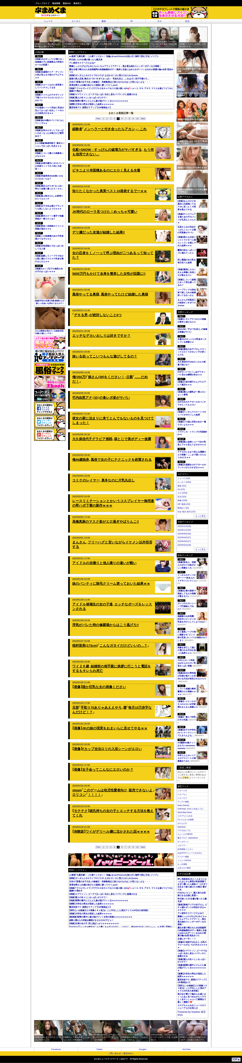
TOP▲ (236, 1059)
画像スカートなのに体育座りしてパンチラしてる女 (49, 85)
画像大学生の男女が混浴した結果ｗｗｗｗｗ (90, 913)
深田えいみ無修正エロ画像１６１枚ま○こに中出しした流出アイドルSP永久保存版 (108, 910)
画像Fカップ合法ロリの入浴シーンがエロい (107, 749)
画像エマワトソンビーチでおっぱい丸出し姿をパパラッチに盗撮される (103, 94)
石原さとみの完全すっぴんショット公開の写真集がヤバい (187, 230)
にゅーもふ (182, 794)
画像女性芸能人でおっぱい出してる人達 (49, 246)
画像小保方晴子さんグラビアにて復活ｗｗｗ (192, 382)
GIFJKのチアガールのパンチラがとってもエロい (192, 402)
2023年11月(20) (184, 530)
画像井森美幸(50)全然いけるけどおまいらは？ (49, 176)
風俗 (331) (182, 486)
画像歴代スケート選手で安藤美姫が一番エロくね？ (49, 216)
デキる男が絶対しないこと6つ (97, 315)
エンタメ (76, 21)
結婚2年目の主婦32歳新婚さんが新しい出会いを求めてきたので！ (50, 290)
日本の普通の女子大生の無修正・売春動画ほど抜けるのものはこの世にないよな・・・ (109, 82)
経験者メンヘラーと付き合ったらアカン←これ (109, 129)
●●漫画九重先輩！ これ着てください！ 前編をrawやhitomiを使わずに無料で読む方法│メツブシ (114, 56)
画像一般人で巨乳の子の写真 (192, 717)
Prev (98, 119)
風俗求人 (77, 3)
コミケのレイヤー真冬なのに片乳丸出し (103, 480)
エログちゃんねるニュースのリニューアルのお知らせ (192, 1006)
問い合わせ (115, 1053)
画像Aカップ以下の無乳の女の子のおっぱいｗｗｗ (49, 269)
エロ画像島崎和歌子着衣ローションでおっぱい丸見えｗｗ (50, 143)
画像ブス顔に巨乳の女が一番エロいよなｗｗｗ (192, 422)
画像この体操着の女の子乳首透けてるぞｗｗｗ (49, 236)
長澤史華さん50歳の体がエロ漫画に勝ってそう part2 (93, 85)
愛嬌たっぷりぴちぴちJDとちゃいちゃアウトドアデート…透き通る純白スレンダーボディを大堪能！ (115, 66)
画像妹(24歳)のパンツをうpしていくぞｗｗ (49, 120)
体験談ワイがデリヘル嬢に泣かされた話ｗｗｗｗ (111, 831)
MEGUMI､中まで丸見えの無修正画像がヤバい (192, 329)
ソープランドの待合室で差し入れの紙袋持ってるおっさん (187, 292)
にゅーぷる (182, 790)
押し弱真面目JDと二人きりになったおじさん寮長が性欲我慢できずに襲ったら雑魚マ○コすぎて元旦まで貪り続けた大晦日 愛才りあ (192, 884)
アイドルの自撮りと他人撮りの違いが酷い (104, 563)
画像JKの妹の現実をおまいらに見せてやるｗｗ (109, 728)
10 (137, 119)
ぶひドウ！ (182, 845)
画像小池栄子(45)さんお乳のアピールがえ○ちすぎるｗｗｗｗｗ (192, 945)
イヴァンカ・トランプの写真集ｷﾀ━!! (192, 432)
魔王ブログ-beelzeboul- (188, 838)
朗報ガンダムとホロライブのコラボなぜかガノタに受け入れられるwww (103, 75)
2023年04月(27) (184, 537)
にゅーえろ (182, 798)
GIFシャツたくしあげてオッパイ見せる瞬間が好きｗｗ (191, 372)
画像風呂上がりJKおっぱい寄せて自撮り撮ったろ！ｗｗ (49, 186)
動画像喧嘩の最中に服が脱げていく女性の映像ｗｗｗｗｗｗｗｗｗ (100, 917)
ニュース (48, 21)
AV (131, 21)
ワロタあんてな (184, 830)
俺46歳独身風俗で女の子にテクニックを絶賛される (112, 459)
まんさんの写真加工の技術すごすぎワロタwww (187, 303)
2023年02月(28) (184, 545)
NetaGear (182, 827)
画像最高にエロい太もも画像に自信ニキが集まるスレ (187, 272)
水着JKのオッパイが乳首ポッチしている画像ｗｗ (192, 339)
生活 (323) (182, 497)
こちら (185, 777)
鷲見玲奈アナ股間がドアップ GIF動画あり (90, 107)
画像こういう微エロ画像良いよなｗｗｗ (49, 153)
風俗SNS (67, 3)
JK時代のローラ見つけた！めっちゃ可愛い (104, 211)
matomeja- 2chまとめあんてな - (191, 809)
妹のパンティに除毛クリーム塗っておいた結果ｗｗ (111, 583)
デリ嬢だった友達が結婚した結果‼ (98, 232)
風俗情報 (56, 3)
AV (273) (181, 489)
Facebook (56, 1049)
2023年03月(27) (184, 541)
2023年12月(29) (184, 526)
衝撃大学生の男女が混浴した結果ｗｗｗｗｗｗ (91, 104)
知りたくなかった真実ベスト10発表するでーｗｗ (109, 191)
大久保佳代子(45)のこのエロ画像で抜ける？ (192, 362)
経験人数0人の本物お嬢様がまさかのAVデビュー (91, 920)
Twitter (99, 1049)
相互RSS (127, 1053)
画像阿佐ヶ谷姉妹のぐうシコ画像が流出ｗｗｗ (49, 226)
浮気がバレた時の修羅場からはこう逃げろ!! (105, 625)
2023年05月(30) (184, 534)
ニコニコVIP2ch (184, 860)
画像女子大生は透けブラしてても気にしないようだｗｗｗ (49, 206)
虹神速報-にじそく (185, 849)
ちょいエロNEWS (185, 834)
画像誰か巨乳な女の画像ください (99, 687)
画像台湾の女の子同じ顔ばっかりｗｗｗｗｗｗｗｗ (94, 923)
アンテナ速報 (183, 802)
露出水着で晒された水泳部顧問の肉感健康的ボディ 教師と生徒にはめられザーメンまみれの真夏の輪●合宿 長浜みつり (192, 932)
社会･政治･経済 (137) (187, 512)
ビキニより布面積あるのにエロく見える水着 (106, 170)
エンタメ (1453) (184, 482)
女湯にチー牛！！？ (187, 939)
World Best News (185, 812)
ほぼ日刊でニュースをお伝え (190, 853)
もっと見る (200, 516)
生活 (187, 21)
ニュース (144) (184, 478)
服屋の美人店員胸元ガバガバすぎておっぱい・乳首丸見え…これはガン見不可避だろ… (109, 78)
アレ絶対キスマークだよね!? (82, 63)
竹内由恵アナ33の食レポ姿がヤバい (101, 397)
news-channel (183, 805)
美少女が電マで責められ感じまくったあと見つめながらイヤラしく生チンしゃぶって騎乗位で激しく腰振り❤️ (192, 998)
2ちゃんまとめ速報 (186, 819)
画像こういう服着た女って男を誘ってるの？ (187, 282)
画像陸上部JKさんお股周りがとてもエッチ (49, 196)
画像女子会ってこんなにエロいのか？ (102, 769)
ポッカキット (183, 842)
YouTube (186, 1049)
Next (143, 119)
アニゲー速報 (183, 857)
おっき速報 (182, 864)
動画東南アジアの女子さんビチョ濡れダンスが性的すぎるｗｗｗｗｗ (192, 907)
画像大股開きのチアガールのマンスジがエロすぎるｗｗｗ (192, 465)
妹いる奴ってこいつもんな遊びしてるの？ (104, 356)
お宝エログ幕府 (184, 868)
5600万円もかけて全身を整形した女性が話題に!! (108, 273)
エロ (159, 21)
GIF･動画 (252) (184, 504)
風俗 (104, 21)
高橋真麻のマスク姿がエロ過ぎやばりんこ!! (105, 521)
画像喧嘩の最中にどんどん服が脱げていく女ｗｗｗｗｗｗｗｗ (98, 101)
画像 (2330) (182, 500)
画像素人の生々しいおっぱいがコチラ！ (88, 97)
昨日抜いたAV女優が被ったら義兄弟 (85, 59)
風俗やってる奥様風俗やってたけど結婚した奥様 (110, 294)
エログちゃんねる (185, 816)
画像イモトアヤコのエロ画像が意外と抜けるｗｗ (192, 319)
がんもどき (182, 823)
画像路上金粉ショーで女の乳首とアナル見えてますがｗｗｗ (192, 442)
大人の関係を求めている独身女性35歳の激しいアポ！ (50, 321)
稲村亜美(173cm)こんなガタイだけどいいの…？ (110, 645)
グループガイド (42, 3)
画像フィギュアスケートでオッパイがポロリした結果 (192, 412)
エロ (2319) (182, 493)
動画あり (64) (183, 508)
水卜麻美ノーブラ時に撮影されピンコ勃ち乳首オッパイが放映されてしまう (192, 634)
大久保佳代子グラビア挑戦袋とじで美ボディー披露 (111, 439)
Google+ (143, 1049)
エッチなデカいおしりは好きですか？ (101, 335)
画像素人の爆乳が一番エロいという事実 (192, 392)
